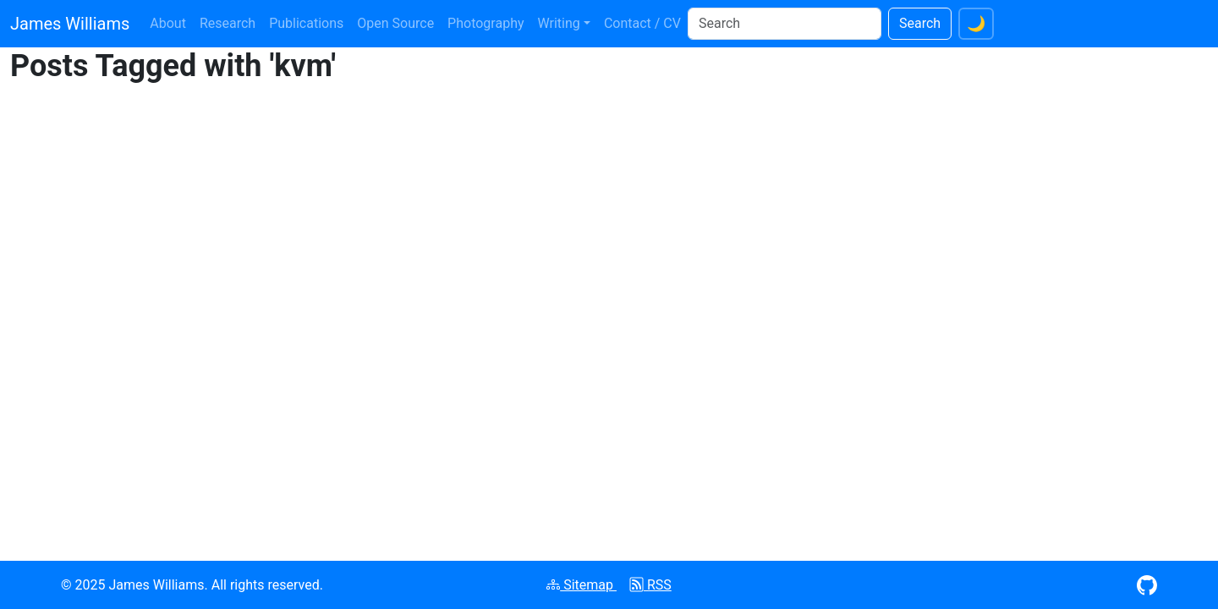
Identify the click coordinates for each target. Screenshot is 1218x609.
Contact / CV (642, 23)
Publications (306, 23)
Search (920, 23)
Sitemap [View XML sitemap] (581, 585)
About (168, 23)
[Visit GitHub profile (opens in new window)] (1147, 584)
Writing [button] (559, 23)
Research (227, 23)
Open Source (395, 23)
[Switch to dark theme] (976, 24)
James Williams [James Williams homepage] (69, 24)
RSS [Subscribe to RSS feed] (651, 585)
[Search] (784, 24)
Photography (485, 23)
